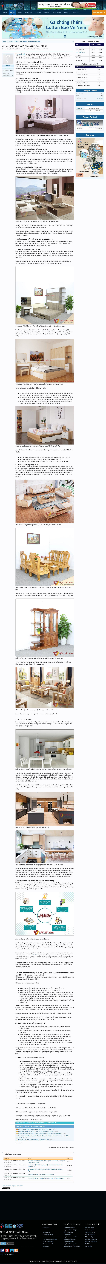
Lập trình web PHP (69, 1241)
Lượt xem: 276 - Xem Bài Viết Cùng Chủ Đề (30, 1126)
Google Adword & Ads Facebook (50, 1237)
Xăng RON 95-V (79, 47)
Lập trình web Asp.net (69, 1239)
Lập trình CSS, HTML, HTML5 (72, 1246)
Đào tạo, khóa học (90, 1234)
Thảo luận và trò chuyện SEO (50, 1239)
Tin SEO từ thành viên (48, 1241)
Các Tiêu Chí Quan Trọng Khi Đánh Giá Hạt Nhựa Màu (33, 1139)
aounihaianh (100, 98)
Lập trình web (67, 1234)
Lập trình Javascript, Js (70, 1244)
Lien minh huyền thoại (91, 1241)
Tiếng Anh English (90, 1237)
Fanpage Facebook (90, 117)
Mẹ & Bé (87, 1244)
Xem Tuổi (38, 12)
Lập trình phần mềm (69, 1227)
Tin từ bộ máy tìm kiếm (48, 1243)
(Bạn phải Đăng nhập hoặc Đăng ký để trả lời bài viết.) (61, 1147)
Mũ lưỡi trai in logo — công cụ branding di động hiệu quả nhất (35, 1131)
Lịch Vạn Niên (28, 12)
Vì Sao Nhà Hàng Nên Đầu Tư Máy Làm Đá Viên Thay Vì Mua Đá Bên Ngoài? (40, 1133)
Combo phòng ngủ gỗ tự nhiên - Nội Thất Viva (41, 1174)
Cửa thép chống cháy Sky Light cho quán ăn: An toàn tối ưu (35, 1129)
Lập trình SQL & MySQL (70, 1230)
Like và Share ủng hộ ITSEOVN (12, 1186)
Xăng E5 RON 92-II (80, 52)
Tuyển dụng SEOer (90, 1230)
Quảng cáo (90, 135)
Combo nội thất (20, 54)
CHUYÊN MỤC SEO (49, 1224)
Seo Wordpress (46, 1232)
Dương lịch (79, 108)
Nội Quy (11, 1254)
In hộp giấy (67, 12)
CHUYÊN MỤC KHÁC (92, 1224)
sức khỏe (35, 955)
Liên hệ (20, 12)
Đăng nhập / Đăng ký (99, 12)
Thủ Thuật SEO (46, 1227)
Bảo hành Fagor (89, 1227)
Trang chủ (4, 12)
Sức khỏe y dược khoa (91, 1239)
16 (12, 75)
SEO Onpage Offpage (48, 1234)
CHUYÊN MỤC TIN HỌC (72, 1224)
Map (1, 1254)
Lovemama (47, 12)
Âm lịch (79, 110)
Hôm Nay (90, 104)
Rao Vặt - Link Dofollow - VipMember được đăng (21, 48)
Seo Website (46, 1230)
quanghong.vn (57, 12)
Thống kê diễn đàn (90, 90)
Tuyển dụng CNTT (90, 1232)
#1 (73, 1143)
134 (12, 72)
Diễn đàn (12, 12)
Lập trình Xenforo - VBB (70, 1237)
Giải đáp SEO (46, 1246)
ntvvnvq (41, 48)
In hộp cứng (76, 12)
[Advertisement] (53, 1205)
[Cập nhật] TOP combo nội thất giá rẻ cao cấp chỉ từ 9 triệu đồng (46, 1178)
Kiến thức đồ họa (68, 1232)
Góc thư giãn (88, 1246)
